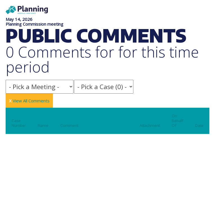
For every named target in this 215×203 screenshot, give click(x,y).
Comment (69, 125)
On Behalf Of (177, 120)
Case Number (19, 123)
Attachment (150, 125)
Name (43, 125)
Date (199, 125)
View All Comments (29, 100)
